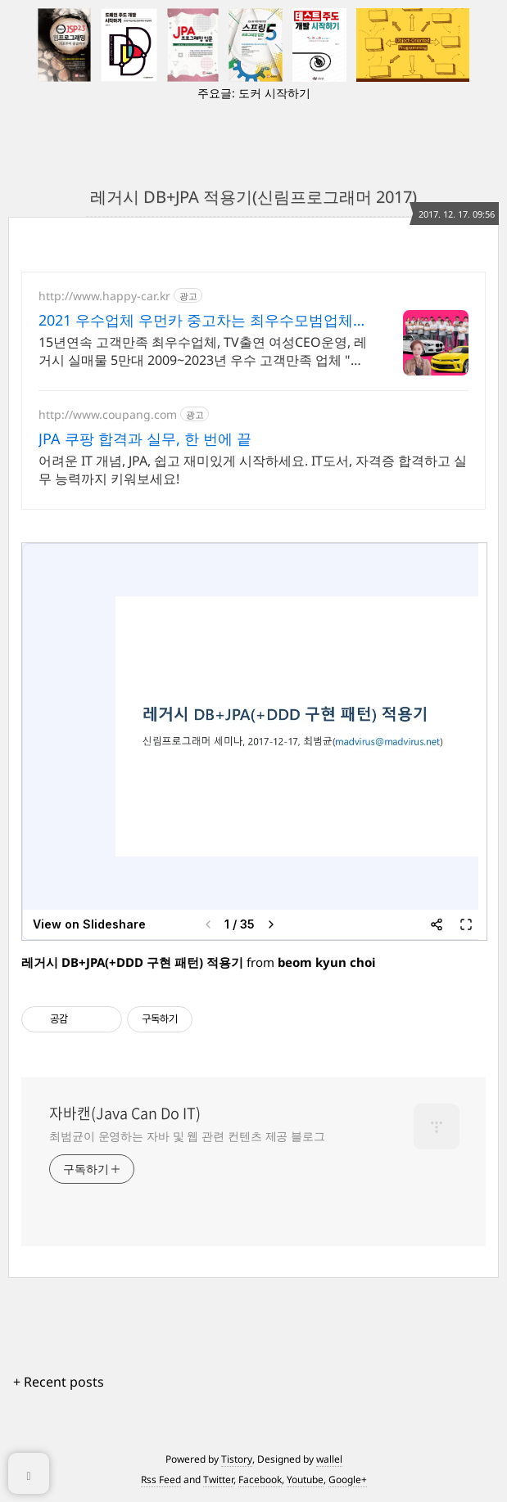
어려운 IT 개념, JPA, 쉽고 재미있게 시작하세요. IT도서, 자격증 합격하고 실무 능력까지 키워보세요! (252, 470)
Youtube (305, 1479)
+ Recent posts (58, 1382)
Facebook (260, 1479)
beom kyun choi (326, 962)
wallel (329, 1459)
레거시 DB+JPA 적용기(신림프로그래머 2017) (253, 197)
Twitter (218, 1479)
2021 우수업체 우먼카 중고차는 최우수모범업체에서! (203, 320)
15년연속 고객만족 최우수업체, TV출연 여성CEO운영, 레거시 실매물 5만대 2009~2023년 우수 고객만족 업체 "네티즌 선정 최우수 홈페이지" (202, 351)
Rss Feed (161, 1479)
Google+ (347, 1479)
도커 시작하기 (274, 93)
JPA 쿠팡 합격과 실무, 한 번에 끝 (144, 438)
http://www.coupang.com (107, 414)
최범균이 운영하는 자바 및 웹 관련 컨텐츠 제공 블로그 (187, 1136)
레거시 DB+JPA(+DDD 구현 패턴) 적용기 (132, 962)
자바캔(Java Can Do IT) (125, 1113)
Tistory (236, 1459)
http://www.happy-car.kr (104, 296)
